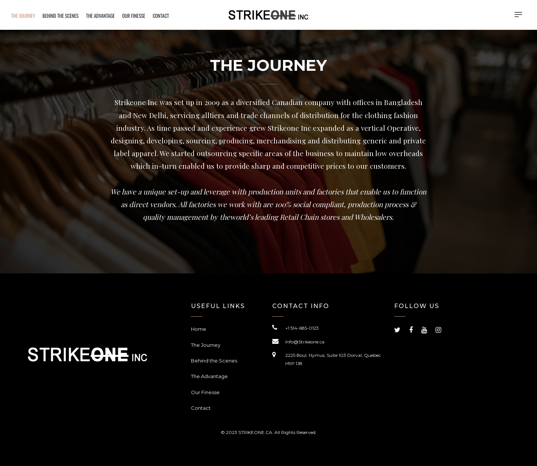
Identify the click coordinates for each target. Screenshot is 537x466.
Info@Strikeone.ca (304, 342)
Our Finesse (205, 392)
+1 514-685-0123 (302, 328)
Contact (201, 408)
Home (198, 329)
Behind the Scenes (214, 361)
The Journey (205, 345)
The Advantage (209, 376)
